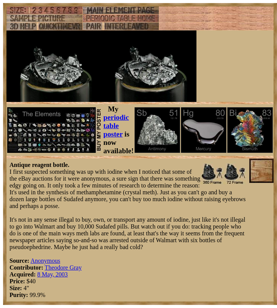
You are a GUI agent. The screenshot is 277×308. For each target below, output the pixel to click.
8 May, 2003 (52, 274)
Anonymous (45, 260)
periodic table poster (116, 125)
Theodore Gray (63, 267)
